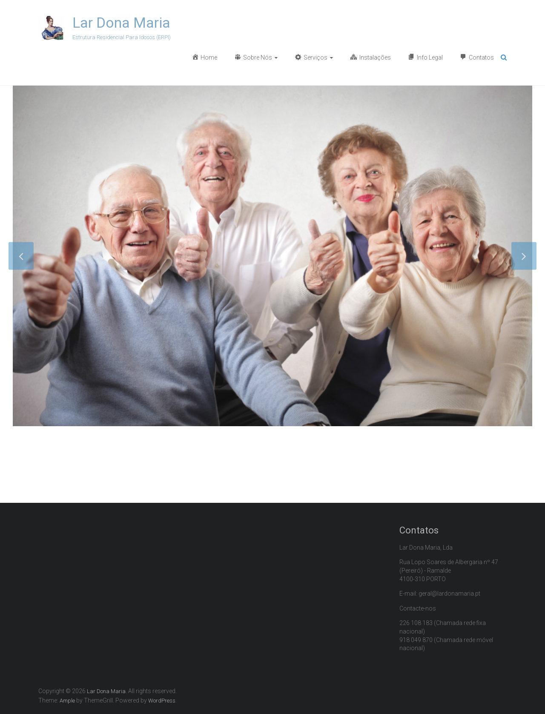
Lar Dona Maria (121, 22)
